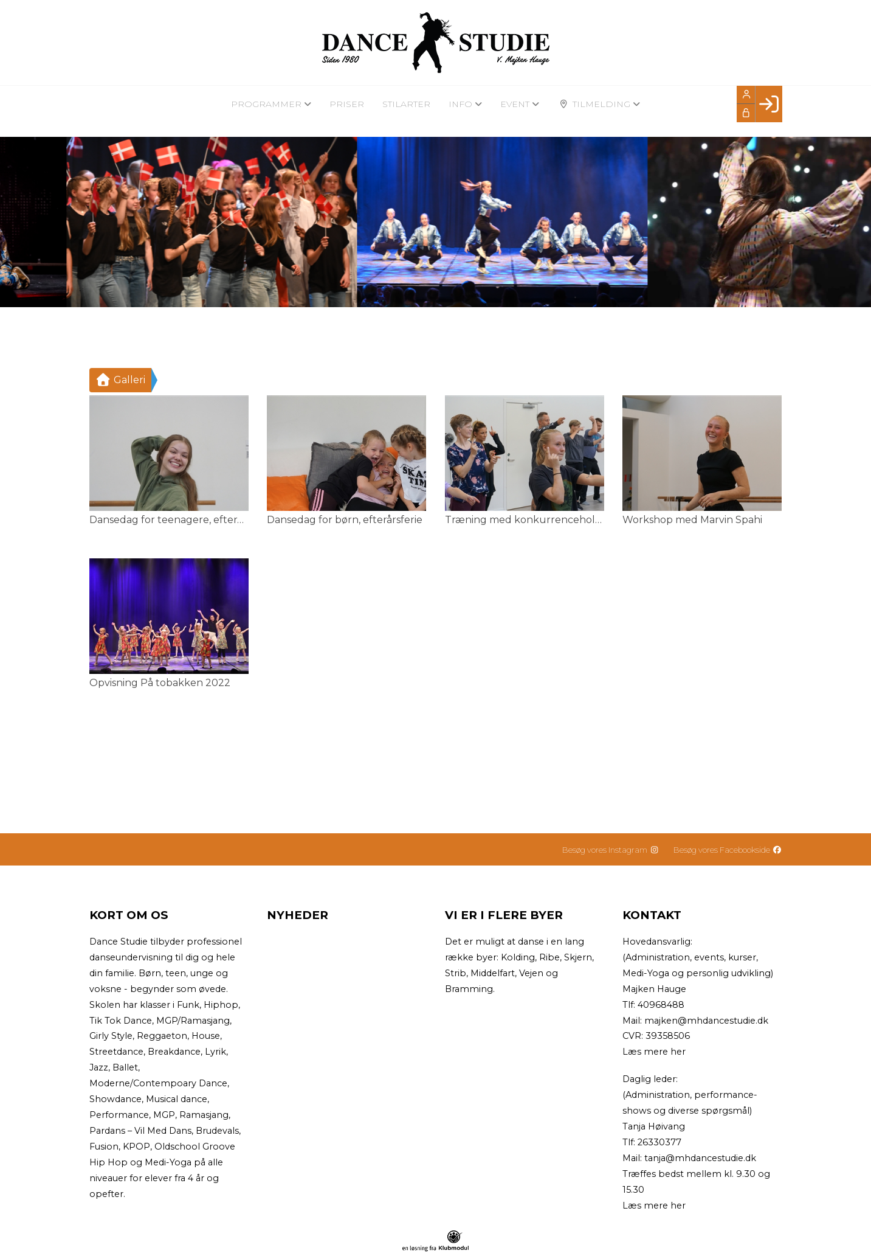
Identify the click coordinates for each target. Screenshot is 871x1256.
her (678, 1051)
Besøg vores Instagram (610, 850)
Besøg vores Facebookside (727, 850)
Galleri (120, 380)
